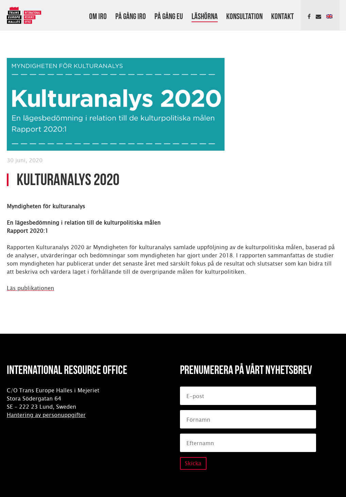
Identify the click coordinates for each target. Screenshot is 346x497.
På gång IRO (130, 15)
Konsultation (244, 15)
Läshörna (205, 15)
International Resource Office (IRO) (24, 15)
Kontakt (282, 15)
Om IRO (98, 15)
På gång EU (168, 15)
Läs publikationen (30, 288)
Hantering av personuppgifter (46, 415)
